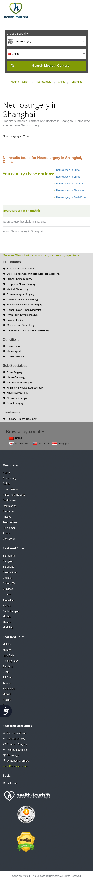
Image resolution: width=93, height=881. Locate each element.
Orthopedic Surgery (18, 761)
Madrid (7, 616)
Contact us (9, 539)
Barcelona (8, 567)
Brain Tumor (14, 346)
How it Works (10, 489)
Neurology (13, 755)
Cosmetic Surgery (17, 744)
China (61, 81)
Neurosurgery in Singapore (70, 190)
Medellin (8, 627)
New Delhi (9, 655)
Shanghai (76, 81)
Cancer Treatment (17, 733)
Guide (6, 483)
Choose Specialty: (18, 33)
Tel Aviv (7, 677)
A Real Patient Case (14, 495)
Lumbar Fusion (15, 320)
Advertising (9, 478)
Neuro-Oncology (16, 377)
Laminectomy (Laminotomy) (22, 299)
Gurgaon (8, 589)
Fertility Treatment (17, 750)
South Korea (19, 443)
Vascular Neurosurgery (19, 382)
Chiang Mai (9, 583)
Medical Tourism (20, 81)
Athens (7, 700)
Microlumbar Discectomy (20, 325)
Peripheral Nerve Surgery (21, 284)
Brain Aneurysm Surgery (20, 294)
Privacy (7, 517)
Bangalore (9, 556)
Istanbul (7, 594)
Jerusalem (9, 600)
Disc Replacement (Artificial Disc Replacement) (33, 273)
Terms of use (10, 522)
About (6, 533)
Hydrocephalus (15, 351)
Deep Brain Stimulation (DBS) (23, 314)
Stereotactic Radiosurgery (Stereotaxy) (28, 330)
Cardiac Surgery (16, 739)
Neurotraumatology (17, 392)
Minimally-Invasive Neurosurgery (25, 387)
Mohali (7, 694)
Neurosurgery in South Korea (71, 197)
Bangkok (8, 561)
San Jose (8, 666)
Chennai (7, 578)
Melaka (7, 644)
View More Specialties (15, 766)
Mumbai (7, 650)
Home (6, 472)
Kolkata (7, 605)
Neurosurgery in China (68, 170)
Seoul (6, 672)
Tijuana (7, 683)
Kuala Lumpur (11, 611)
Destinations (10, 500)
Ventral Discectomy (17, 289)
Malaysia (41, 443)
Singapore (61, 443)
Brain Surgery (14, 372)
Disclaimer (9, 528)
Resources (9, 511)
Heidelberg (9, 689)
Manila (7, 622)
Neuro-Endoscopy (17, 398)
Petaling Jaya (10, 661)
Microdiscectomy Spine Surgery (24, 304)
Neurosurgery (43, 81)
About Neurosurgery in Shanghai (23, 231)
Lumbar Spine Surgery (19, 278)
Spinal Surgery (15, 403)
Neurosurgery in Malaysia (69, 183)
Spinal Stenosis (15, 356)
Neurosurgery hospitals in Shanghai (24, 221)
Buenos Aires (10, 572)
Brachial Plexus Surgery (20, 268)
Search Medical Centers (51, 65)
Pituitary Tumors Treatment (22, 419)
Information (10, 506)
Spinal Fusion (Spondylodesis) (24, 309)
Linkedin (10, 783)
